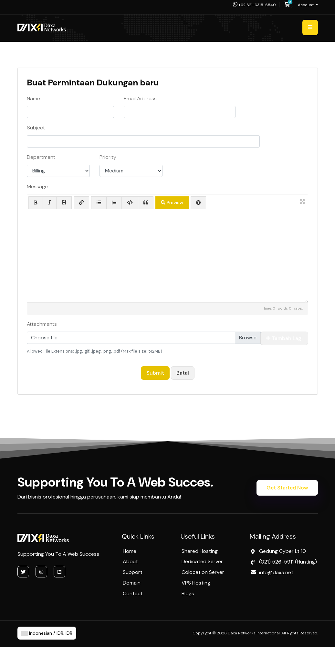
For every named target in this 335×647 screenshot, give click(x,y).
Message (37, 186)
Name (33, 98)
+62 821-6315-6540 (254, 4)
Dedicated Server (202, 561)
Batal (182, 372)
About (130, 561)
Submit (155, 372)
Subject (36, 127)
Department (41, 157)
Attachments (42, 324)
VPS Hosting (196, 582)
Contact (133, 593)
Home (129, 551)
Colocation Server (203, 572)
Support (132, 572)
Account (306, 4)
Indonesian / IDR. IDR (46, 633)
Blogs (188, 593)
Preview (172, 202)
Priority (107, 157)
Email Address (140, 98)
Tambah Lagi (284, 338)
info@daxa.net (276, 572)
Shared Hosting (200, 551)
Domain (132, 582)
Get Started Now (287, 487)
